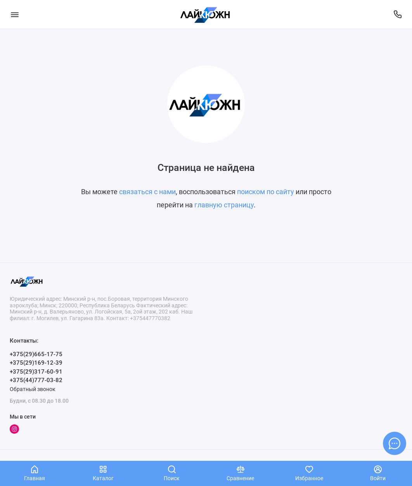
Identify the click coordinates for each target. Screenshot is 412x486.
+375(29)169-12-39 (36, 362)
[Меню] (14, 14)
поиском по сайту (265, 192)
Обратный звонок (32, 389)
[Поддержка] (397, 14)
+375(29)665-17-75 (36, 354)
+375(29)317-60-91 (36, 371)
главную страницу (224, 205)
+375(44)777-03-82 (36, 380)
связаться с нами (147, 192)
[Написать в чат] (394, 443)
